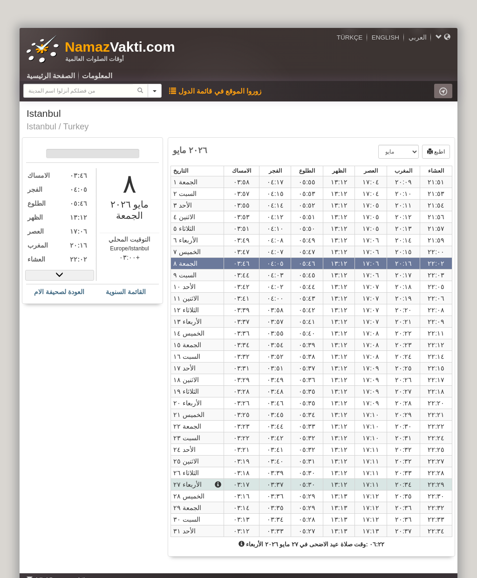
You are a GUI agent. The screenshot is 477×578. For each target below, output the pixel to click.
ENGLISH (385, 37)
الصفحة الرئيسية (51, 76)
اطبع (436, 151)
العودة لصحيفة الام (59, 292)
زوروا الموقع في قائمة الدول (215, 91)
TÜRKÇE (350, 37)
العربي (418, 37)
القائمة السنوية (126, 292)
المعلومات (97, 76)
